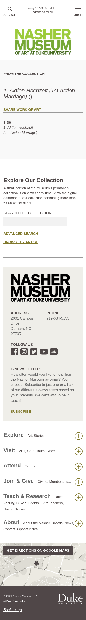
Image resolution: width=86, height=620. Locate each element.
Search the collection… (29, 213)
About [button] (43, 525)
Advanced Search (20, 233)
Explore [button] (43, 436)
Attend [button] (43, 466)
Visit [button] (43, 451)
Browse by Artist (20, 242)
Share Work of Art (22, 109)
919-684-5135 (58, 318)
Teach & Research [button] (43, 502)
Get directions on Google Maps (38, 550)
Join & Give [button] (43, 482)
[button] (10, 12)
